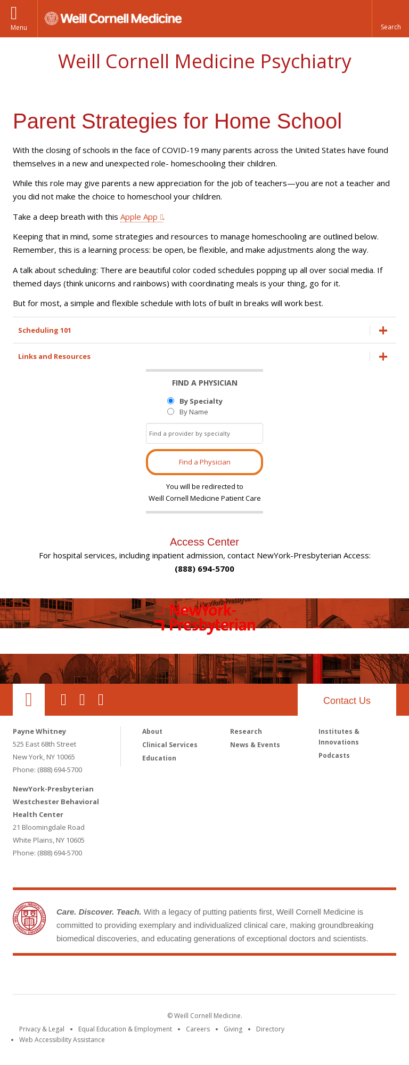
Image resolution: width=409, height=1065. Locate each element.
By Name (193, 412)
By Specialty (201, 401)
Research (246, 731)
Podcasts (334, 755)
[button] (390, 18)
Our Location (29, 700)
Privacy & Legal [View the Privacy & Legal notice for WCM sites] (41, 1029)
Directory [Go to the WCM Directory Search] (270, 1029)
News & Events (255, 744)
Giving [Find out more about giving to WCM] (233, 1029)
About (152, 731)
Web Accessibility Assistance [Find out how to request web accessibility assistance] (62, 1039)
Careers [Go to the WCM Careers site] (198, 1029)
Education (159, 758)
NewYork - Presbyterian (293, 977)
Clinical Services (170, 744)
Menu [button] (19, 27)
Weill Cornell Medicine (126, 977)
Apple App (139, 216)
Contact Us (347, 700)
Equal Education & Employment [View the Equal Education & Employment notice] (125, 1029)
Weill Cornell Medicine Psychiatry (204, 61)
